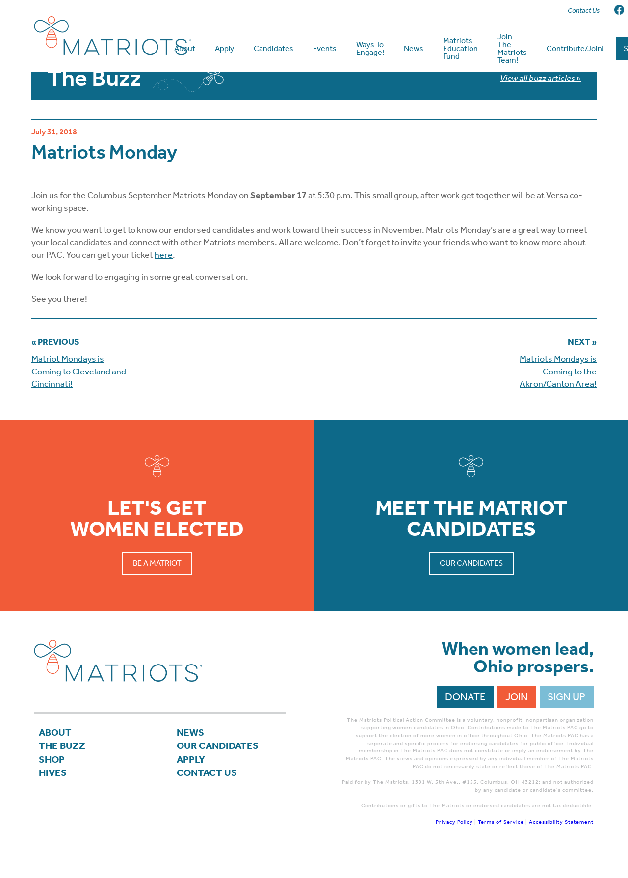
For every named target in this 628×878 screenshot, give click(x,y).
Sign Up (566, 719)
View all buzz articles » (540, 100)
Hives (53, 798)
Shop (52, 784)
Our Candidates (471, 586)
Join (516, 719)
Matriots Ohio (112, 36)
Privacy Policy (454, 844)
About (56, 755)
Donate (465, 719)
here (164, 277)
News (191, 755)
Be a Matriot (157, 586)
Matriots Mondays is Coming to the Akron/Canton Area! (558, 394)
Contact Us (207, 798)
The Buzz (62, 770)
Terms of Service (501, 844)
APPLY (192, 784)
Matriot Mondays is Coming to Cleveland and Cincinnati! (78, 394)
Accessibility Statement (561, 844)
